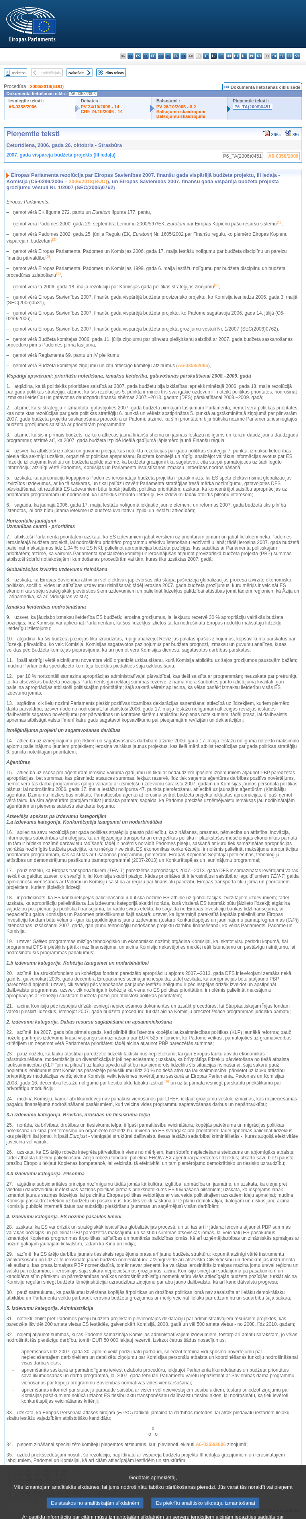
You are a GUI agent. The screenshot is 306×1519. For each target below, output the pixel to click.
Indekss (19, 72)
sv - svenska (297, 56)
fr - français (183, 56)
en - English (176, 56)
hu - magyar (229, 56)
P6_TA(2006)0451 (252, 106)
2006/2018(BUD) (47, 86)
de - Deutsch (153, 56)
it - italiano (206, 56)
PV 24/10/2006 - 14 (100, 106)
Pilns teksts (114, 72)
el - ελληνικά (168, 56)
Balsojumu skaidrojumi (180, 111)
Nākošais (76, 72)
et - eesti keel (161, 56)
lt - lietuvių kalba (221, 56)
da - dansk (146, 56)
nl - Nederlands (244, 56)
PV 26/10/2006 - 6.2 (176, 106)
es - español (130, 56)
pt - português (259, 56)
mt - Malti (236, 56)
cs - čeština (138, 56)
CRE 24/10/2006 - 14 (102, 111)
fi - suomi (289, 56)
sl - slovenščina (282, 56)
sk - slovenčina (274, 56)
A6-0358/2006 (22, 106)
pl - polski (252, 56)
